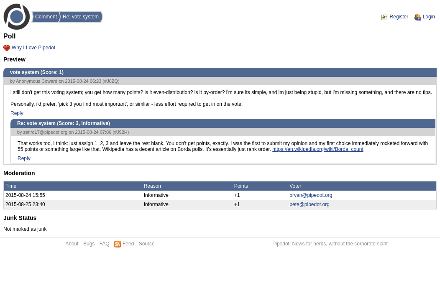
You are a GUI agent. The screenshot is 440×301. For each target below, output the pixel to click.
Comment (46, 17)
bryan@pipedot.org (310, 195)
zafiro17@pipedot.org (45, 132)
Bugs (89, 244)
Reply (16, 113)
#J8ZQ (111, 81)
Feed (128, 244)
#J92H (121, 132)
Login (429, 17)
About (71, 244)
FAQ (105, 244)
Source (147, 244)
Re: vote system (81, 17)
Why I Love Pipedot (33, 48)
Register (399, 17)
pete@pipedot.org (309, 204)
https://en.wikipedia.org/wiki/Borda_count (317, 149)
